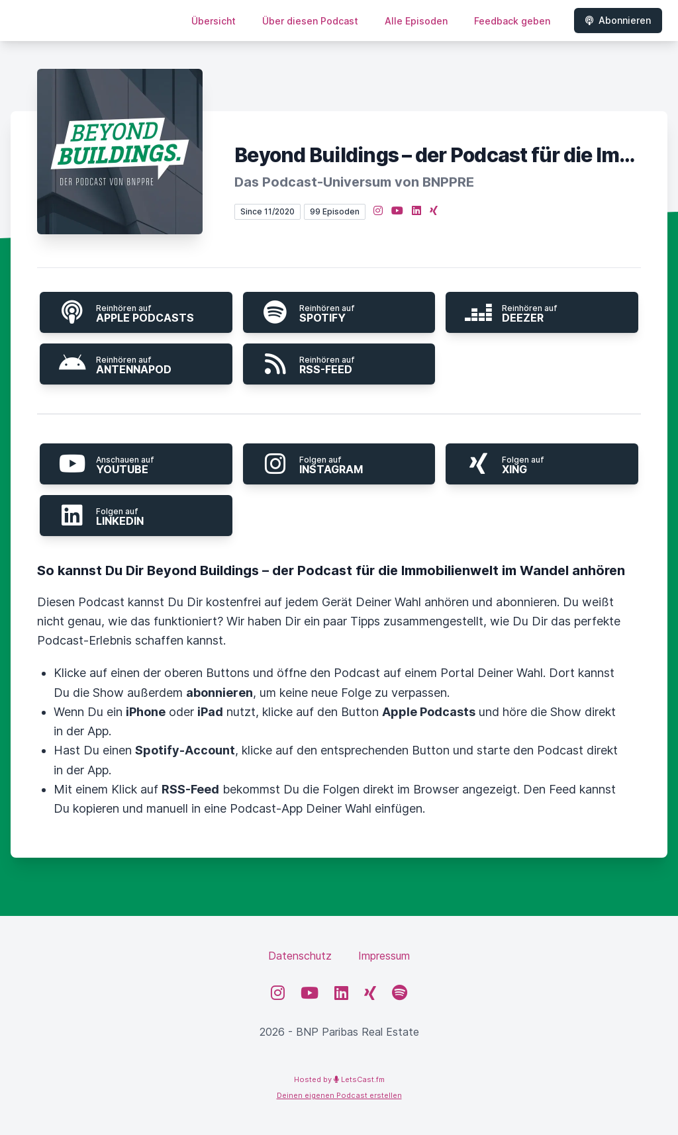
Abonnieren (618, 20)
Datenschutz (300, 955)
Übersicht (213, 20)
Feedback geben (512, 20)
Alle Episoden (416, 20)
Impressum (384, 955)
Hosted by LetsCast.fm (339, 1079)
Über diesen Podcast (310, 20)
